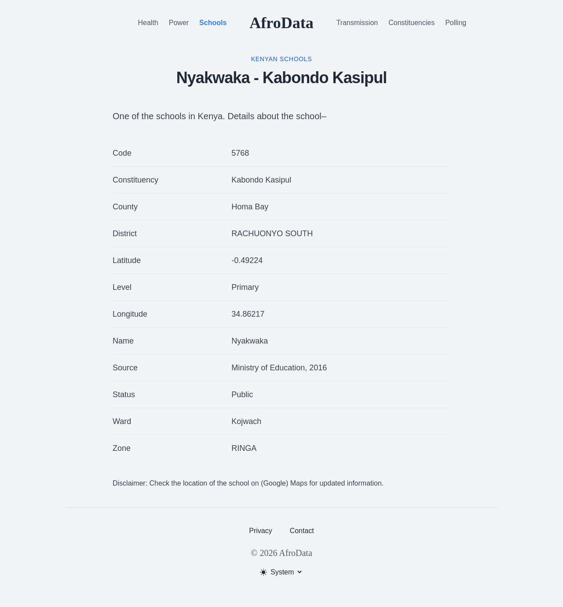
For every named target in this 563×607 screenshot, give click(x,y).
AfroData (281, 23)
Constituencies (411, 22)
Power (179, 22)
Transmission (357, 22)
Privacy (260, 530)
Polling (455, 22)
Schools (213, 22)
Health (148, 22)
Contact (302, 530)
